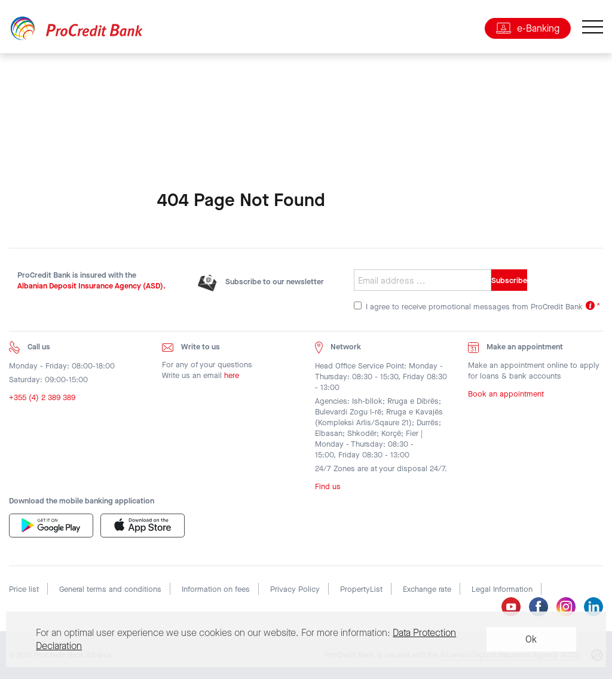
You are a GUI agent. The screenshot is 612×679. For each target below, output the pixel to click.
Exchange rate (427, 589)
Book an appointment (506, 394)
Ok (531, 639)
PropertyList (361, 589)
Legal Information (502, 589)
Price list (24, 589)
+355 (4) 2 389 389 (42, 397)
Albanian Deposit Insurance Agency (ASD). (91, 286)
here (231, 375)
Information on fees (216, 589)
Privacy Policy (295, 589)
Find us (328, 486)
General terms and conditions (110, 589)
